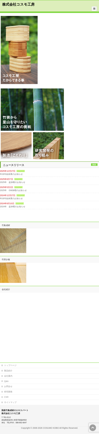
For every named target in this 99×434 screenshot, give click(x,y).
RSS (94, 164)
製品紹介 (8, 370)
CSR (6, 397)
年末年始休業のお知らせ (11, 174)
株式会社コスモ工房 (18, 4)
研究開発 (8, 392)
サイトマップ (10, 402)
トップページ (10, 365)
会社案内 (8, 376)
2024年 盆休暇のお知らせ (12, 206)
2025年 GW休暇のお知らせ (13, 190)
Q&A (6, 381)
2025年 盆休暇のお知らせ (12, 182)
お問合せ (8, 386)
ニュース (20, 171)
